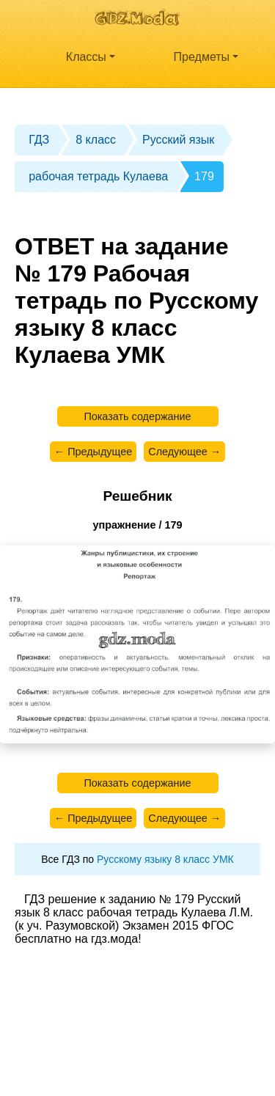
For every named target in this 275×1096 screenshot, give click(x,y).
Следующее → (184, 451)
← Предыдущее (93, 451)
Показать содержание (137, 416)
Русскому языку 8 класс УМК (165, 859)
